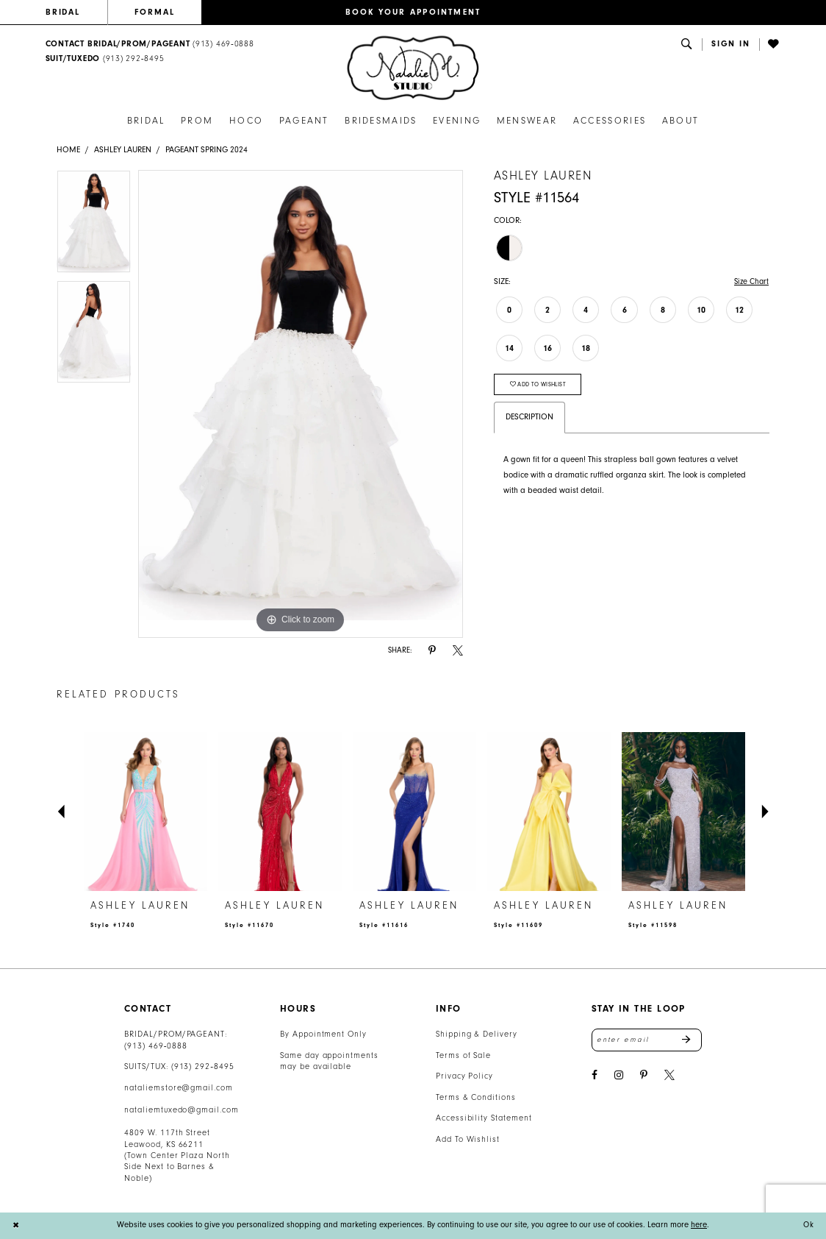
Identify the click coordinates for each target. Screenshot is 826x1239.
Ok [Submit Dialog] (808, 1225)
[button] (731, 44)
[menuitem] (76, 12)
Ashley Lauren (122, 150)
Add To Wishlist (468, 1139)
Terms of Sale (464, 1055)
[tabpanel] (94, 225)
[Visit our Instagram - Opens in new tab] (618, 1076)
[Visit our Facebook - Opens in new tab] (594, 1076)
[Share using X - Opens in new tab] (458, 651)
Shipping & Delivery (476, 1034)
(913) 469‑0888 (155, 1046)
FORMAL (154, 12)
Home (68, 150)
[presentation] (145, 812)
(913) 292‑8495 (202, 1066)
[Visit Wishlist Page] (774, 44)
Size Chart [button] (750, 281)
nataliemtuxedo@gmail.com (181, 1110)
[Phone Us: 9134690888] (149, 44)
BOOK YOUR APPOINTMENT (413, 12)
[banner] (413, 68)
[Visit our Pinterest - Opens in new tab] (643, 1076)
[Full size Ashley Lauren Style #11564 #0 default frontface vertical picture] (300, 404)
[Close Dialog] (16, 1225)
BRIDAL (63, 12)
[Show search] (687, 44)
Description (529, 419)
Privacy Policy (464, 1076)
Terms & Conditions (476, 1097)
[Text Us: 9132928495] (105, 59)
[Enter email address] (647, 1040)
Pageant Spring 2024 (206, 150)
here (699, 1224)
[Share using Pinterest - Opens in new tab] (432, 651)
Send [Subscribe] (692, 1040)
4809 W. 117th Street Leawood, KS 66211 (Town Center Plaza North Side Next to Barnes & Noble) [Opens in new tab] (177, 1155)
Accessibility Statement (484, 1118)
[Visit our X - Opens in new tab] (669, 1076)
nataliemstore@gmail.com (178, 1088)
